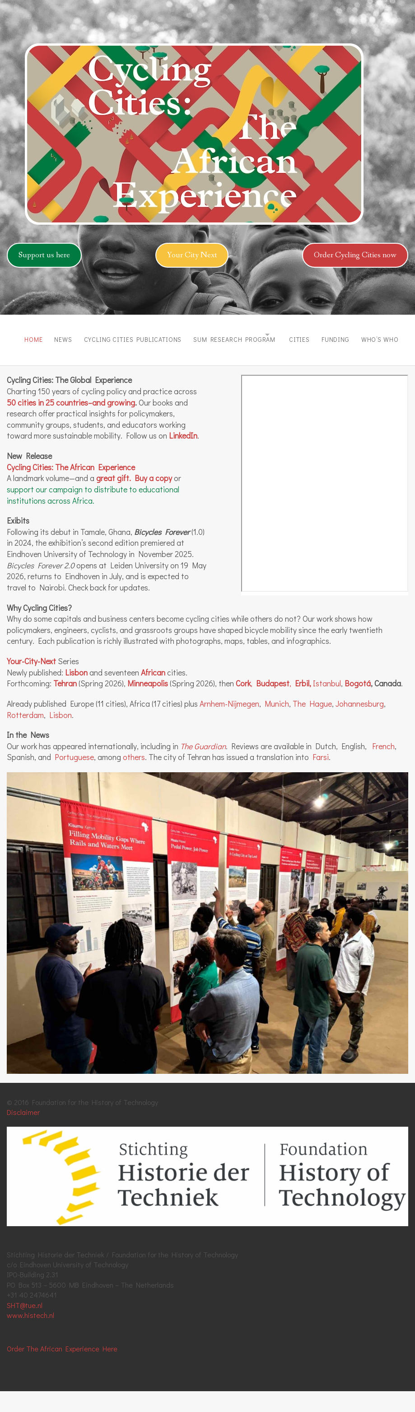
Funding (368, 335)
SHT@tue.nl (24, 1325)
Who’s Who (28, 364)
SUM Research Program (243, 335)
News (56, 335)
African (153, 693)
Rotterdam (25, 735)
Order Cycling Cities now (355, 255)
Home (19, 335)
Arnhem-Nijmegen (229, 724)
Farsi (320, 778)
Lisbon (76, 693)
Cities (323, 335)
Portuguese (74, 778)
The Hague (312, 724)
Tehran (65, 704)
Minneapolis (147, 704)
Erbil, (302, 704)
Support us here (44, 255)
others (134, 778)
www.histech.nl (30, 1336)
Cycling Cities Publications (134, 335)
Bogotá (358, 704)
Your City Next (192, 255)
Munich (277, 724)
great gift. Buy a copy (134, 499)
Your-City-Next (31, 682)
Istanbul (327, 704)
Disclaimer (23, 1133)
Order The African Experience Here (62, 1369)
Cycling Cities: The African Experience (71, 487)
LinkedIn (183, 456)
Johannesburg (360, 724)
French (383, 767)
